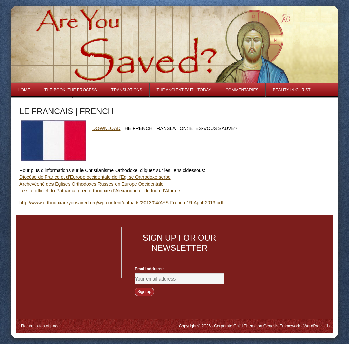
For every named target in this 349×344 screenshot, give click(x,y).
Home (24, 90)
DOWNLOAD (106, 128)
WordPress (313, 326)
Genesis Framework (281, 326)
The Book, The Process (70, 90)
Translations (126, 90)
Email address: (149, 269)
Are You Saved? (92, 31)
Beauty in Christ (292, 90)
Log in (332, 326)
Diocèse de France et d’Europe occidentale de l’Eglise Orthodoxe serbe (95, 177)
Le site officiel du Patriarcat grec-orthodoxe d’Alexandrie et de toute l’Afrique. (100, 191)
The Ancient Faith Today (184, 90)
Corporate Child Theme (235, 326)
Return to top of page (40, 326)
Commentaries (241, 90)
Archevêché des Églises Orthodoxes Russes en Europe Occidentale (91, 184)
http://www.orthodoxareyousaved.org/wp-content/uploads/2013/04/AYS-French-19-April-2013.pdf (121, 202)
